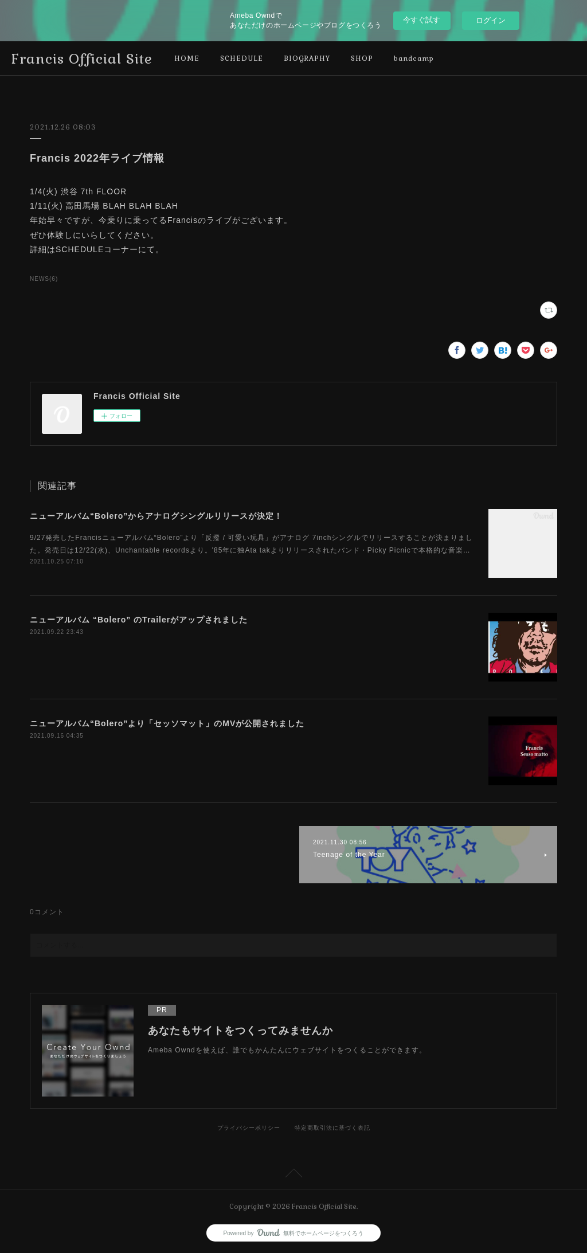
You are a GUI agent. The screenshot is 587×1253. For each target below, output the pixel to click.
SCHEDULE (241, 58)
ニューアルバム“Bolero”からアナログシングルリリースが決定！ (156, 515)
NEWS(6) (44, 279)
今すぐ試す (421, 19)
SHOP (362, 58)
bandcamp (414, 58)
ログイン (491, 20)
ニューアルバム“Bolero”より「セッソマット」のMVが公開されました (167, 723)
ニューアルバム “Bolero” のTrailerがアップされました (139, 619)
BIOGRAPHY (307, 58)
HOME (186, 58)
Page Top (293, 1175)
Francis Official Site (81, 59)
